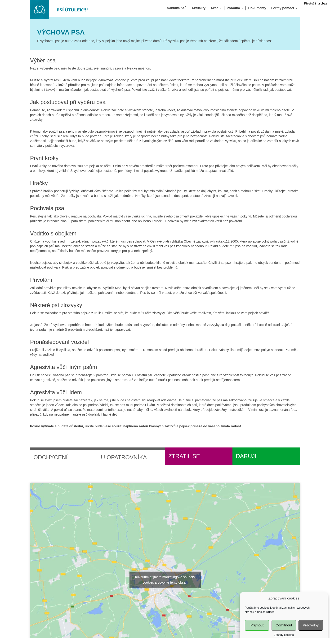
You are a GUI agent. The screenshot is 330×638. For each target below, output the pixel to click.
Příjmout (257, 632)
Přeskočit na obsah (316, 3)
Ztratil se (184, 456)
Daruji (246, 456)
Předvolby (311, 632)
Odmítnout (284, 632)
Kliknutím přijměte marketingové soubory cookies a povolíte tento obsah (165, 579)
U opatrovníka (124, 457)
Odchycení (50, 457)
